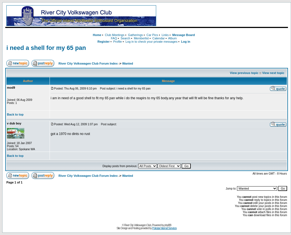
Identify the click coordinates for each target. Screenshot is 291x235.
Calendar (158, 38)
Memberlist (141, 38)
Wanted (127, 63)
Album (172, 38)
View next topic (273, 73)
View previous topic (244, 73)
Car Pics (152, 35)
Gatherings (135, 35)
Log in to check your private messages (151, 41)
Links (165, 35)
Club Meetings (114, 35)
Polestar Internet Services (164, 228)
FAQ (114, 38)
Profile (117, 41)
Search (125, 38)
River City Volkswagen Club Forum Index (88, 63)
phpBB (167, 225)
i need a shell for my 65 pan (46, 47)
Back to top (15, 114)
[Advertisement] (223, 15)
